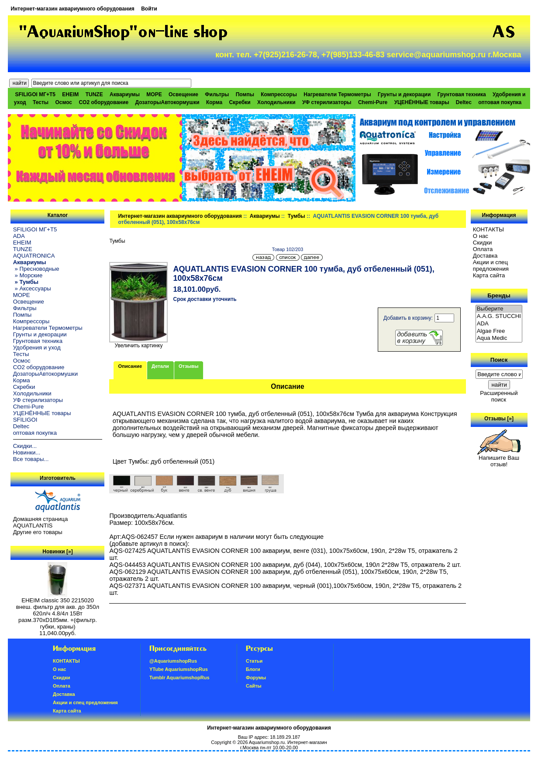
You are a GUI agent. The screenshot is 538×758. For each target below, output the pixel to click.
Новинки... (27, 452)
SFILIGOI (25, 419)
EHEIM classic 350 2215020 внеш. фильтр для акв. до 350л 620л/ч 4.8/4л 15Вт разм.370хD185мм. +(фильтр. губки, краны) (57, 611)
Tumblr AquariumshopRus (179, 677)
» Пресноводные (36, 268)
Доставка (485, 255)
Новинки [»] (57, 551)
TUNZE (94, 94)
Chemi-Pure (372, 102)
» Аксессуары (32, 288)
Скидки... (25, 446)
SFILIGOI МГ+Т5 (35, 94)
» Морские (28, 275)
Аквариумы (265, 216)
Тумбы (296, 216)
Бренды (498, 295)
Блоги (253, 669)
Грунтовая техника (462, 94)
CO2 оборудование (103, 102)
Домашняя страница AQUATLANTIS (40, 522)
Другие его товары (37, 532)
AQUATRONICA (34, 255)
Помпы (245, 94)
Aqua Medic (499, 338)
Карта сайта (489, 275)
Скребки (239, 102)
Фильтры (217, 94)
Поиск (499, 359)
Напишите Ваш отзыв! (499, 458)
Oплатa (483, 249)
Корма (214, 102)
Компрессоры (279, 94)
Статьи (254, 661)
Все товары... (31, 459)
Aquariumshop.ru (267, 742)
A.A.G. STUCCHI (499, 316)
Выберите (499, 309)
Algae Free (499, 331)
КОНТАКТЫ (488, 229)
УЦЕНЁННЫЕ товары (421, 102)
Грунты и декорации (404, 94)
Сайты (254, 685)
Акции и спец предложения (491, 265)
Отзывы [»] (499, 419)
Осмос (63, 102)
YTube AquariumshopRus (178, 669)
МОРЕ (154, 94)
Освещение (183, 94)
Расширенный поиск (498, 396)
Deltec (464, 102)
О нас (480, 236)
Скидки (482, 242)
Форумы (256, 677)
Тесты (40, 102)
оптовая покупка (499, 102)
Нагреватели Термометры (337, 94)
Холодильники (276, 102)
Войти (149, 9)
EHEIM (70, 94)
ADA (19, 236)
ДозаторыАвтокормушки (167, 102)
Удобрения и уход (37, 347)
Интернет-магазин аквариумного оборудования (72, 9)
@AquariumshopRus (173, 661)
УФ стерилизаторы (327, 102)
